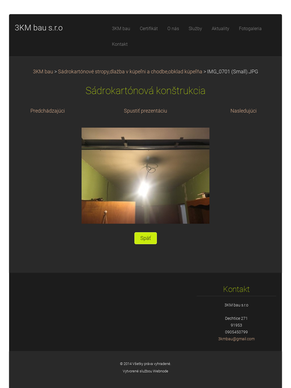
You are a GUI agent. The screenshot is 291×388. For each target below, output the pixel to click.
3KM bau (43, 71)
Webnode (160, 371)
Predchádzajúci (47, 111)
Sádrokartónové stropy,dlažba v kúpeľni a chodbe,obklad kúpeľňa (130, 71)
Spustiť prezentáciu (145, 111)
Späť (145, 238)
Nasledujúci (243, 111)
